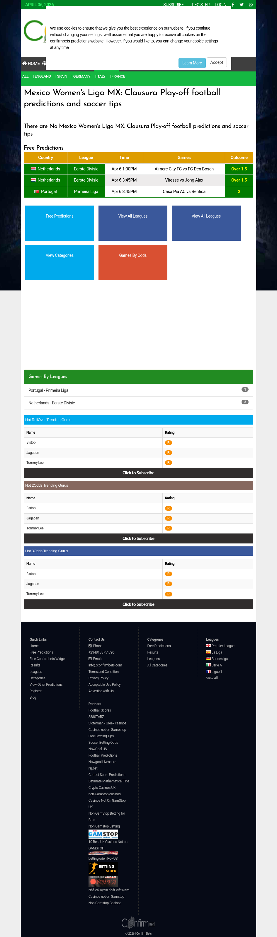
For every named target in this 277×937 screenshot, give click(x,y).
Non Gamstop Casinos (105, 903)
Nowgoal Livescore (102, 762)
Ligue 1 (214, 672)
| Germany (81, 76)
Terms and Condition (104, 672)
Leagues (36, 672)
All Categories (157, 665)
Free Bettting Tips (101, 736)
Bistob (30, 442)
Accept (216, 62)
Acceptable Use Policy (105, 685)
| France (117, 76)
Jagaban (32, 453)
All (25, 76)
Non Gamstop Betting (104, 831)
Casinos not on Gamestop (107, 730)
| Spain (61, 76)
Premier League (220, 646)
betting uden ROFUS (103, 866)
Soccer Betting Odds (103, 743)
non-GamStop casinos (105, 794)
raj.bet (93, 768)
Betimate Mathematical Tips (109, 781)
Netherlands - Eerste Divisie (51, 403)
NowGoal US (98, 749)
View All (211, 678)
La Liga (214, 652)
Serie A (214, 665)
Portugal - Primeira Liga (48, 390)
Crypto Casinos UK (102, 788)
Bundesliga (217, 659)
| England (42, 76)
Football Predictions (103, 755)
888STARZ (96, 717)
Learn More (192, 63)
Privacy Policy (98, 678)
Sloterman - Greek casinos (107, 723)
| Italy (100, 76)
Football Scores (100, 710)
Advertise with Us (101, 691)
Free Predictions (41, 652)
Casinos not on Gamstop (106, 897)
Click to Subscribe (138, 473)
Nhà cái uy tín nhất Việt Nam (109, 890)
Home (31, 63)
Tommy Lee (35, 463)
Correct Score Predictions (107, 775)
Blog (33, 697)
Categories (37, 678)
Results (35, 665)
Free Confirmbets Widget (48, 659)
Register (36, 691)
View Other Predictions (46, 685)
